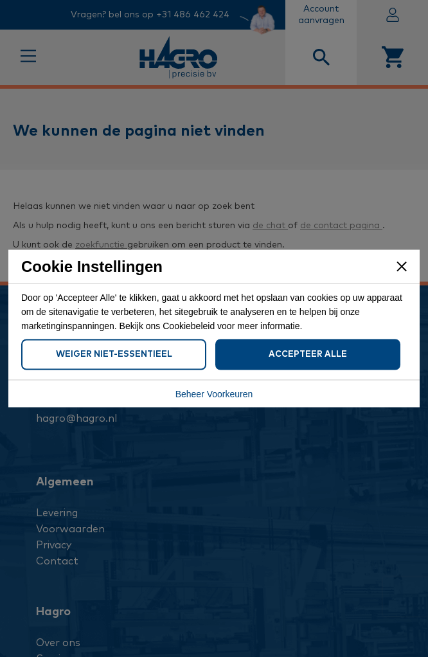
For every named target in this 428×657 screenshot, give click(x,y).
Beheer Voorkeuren (214, 394)
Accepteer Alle (308, 354)
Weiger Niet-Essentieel (114, 354)
